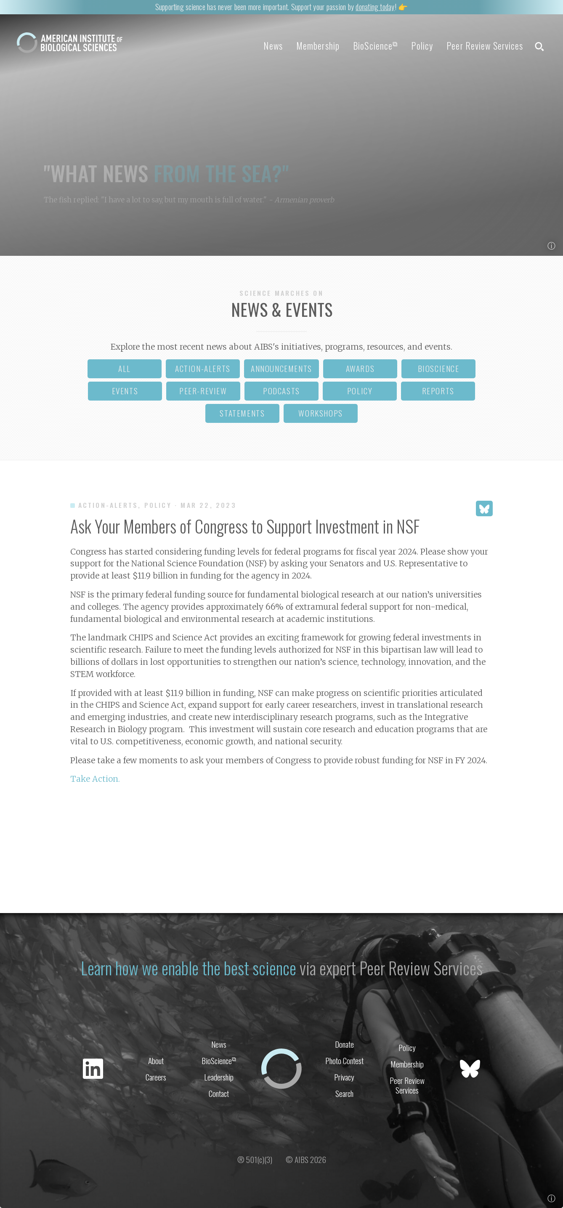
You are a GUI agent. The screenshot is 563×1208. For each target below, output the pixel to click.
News (272, 45)
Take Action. (95, 779)
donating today (375, 6)
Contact (219, 1093)
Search (344, 1093)
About (156, 1060)
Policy (422, 45)
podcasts (281, 391)
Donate (344, 1044)
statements (242, 413)
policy (360, 391)
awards (360, 368)
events (125, 391)
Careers (156, 1077)
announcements (281, 368)
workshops (320, 413)
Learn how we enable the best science (188, 967)
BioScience (375, 45)
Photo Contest (344, 1060)
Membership (318, 45)
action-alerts (203, 368)
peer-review (203, 391)
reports (438, 391)
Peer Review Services (484, 45)
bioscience (438, 368)
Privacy (344, 1077)
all (124, 368)
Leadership (219, 1077)
